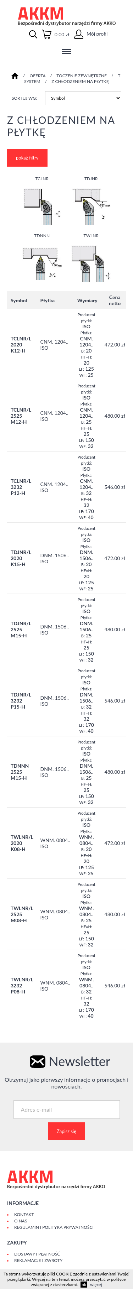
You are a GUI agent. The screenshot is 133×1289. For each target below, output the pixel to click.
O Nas (20, 1220)
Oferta (38, 75)
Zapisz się (66, 1131)
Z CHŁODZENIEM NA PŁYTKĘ (80, 81)
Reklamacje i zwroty (38, 1260)
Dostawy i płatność (37, 1254)
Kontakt (24, 1214)
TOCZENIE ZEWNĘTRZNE (81, 75)
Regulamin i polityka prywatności (54, 1227)
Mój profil (90, 34)
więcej (96, 1284)
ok (84, 1284)
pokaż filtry (27, 158)
